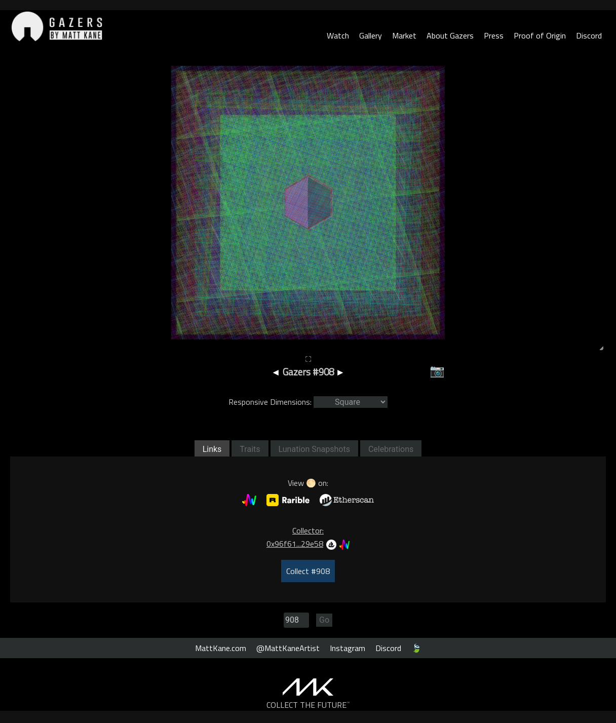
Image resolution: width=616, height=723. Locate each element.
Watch (338, 35)
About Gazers (450, 35)
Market (404, 35)
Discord (589, 35)
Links (212, 449)
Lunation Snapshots (314, 449)
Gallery (370, 35)
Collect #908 (308, 571)
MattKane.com (220, 648)
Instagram (347, 648)
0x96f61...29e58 (294, 544)
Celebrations (390, 449)
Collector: (308, 530)
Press (494, 35)
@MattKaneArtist (288, 648)
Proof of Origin (540, 35)
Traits (250, 449)
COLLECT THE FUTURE (308, 705)
